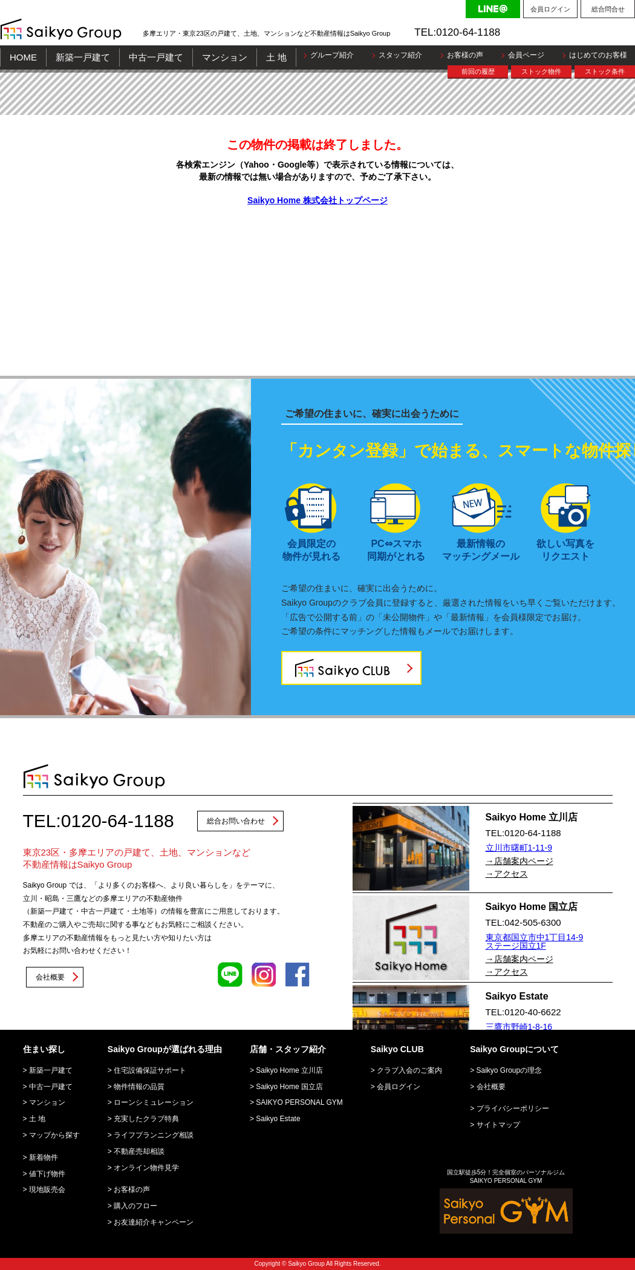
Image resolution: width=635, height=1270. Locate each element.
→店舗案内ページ (519, 861)
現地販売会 (47, 1189)
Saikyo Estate (278, 1119)
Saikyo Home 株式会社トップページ (317, 200)
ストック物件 (541, 71)
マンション (224, 57)
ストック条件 (605, 71)
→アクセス (507, 874)
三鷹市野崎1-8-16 (519, 1027)
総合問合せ (608, 9)
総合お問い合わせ (236, 821)
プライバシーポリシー (513, 1108)
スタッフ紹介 (400, 55)
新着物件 (43, 1157)
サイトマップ (498, 1125)
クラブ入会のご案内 (409, 1070)
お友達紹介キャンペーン (154, 1222)
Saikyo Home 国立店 (289, 1086)
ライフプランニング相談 (154, 1135)
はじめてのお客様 (598, 55)
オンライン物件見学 (146, 1168)
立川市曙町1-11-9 (519, 848)
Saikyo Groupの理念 (509, 1070)
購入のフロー (135, 1206)
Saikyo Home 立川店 (289, 1070)
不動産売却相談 (139, 1151)
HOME (23, 57)
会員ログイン (550, 9)
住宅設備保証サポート (150, 1070)
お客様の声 (465, 55)
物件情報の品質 (139, 1086)
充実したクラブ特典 (146, 1119)
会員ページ (526, 55)
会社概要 (50, 977)
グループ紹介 (332, 55)
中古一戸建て (156, 57)
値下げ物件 (47, 1174)
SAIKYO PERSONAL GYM (299, 1102)
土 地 (276, 57)
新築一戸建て (83, 57)
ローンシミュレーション (154, 1102)
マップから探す (54, 1135)
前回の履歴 (478, 71)
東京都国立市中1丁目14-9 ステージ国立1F (535, 941)
